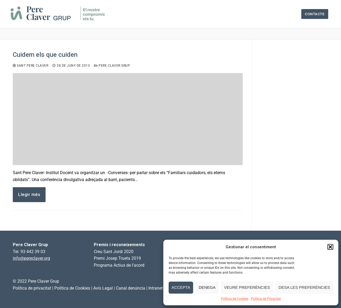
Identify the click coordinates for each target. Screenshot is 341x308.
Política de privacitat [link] (32, 288)
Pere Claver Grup (112, 65)
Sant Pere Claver (30, 65)
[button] (330, 247)
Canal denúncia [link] (130, 288)
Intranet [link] (155, 288)
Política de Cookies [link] (72, 288)
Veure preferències (247, 287)
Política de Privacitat (266, 299)
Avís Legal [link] (103, 288)
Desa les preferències (304, 287)
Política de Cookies (234, 299)
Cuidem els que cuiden (45, 54)
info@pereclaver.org (31, 258)
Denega (207, 287)
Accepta (181, 287)
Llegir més (29, 194)
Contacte (314, 14)
